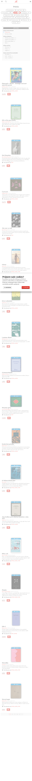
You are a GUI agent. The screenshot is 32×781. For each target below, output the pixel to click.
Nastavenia (7, 287)
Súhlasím (26, 287)
